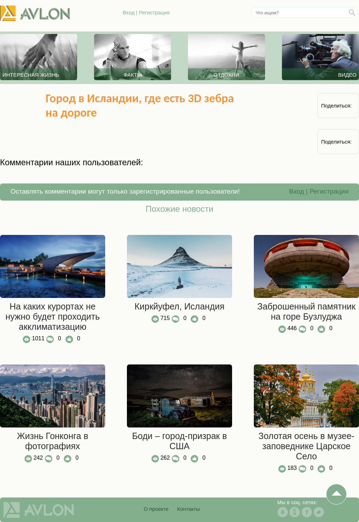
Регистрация (154, 12)
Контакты (188, 509)
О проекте (156, 509)
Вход (129, 12)
